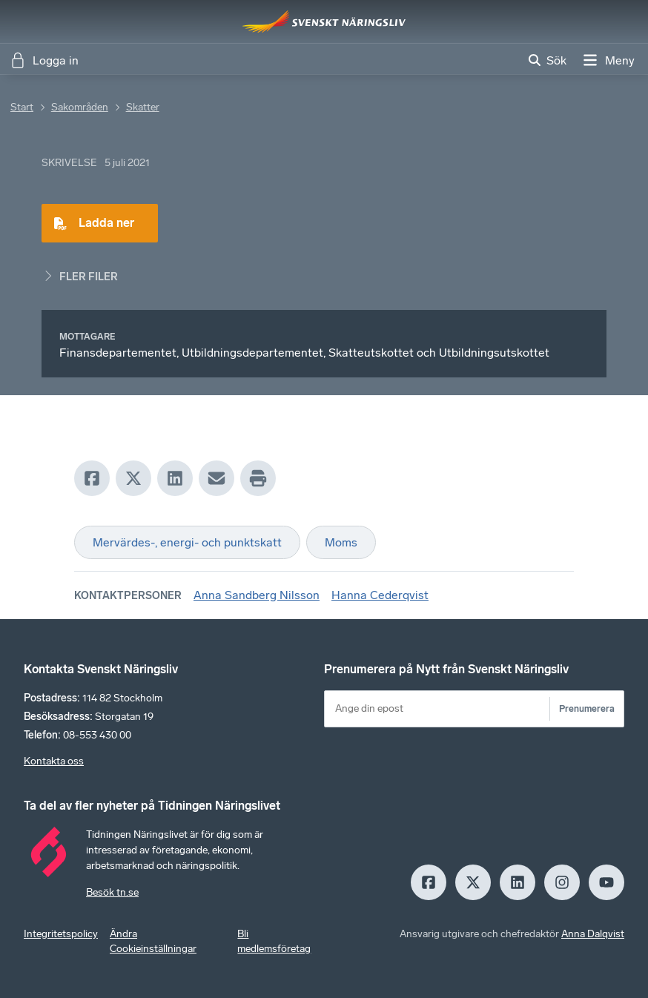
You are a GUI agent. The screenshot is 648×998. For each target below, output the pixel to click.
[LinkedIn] (175, 478)
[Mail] (216, 478)
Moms (341, 542)
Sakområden (79, 107)
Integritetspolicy (61, 934)
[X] (133, 478)
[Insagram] (562, 882)
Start (21, 107)
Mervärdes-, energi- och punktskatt (187, 542)
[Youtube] (606, 882)
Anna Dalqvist (592, 934)
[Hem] (324, 21)
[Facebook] (92, 478)
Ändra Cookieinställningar (153, 941)
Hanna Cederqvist (380, 595)
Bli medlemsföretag (274, 941)
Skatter (142, 107)
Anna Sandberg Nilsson (257, 595)
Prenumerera (587, 708)
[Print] (258, 478)
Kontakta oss (54, 761)
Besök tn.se (112, 892)
